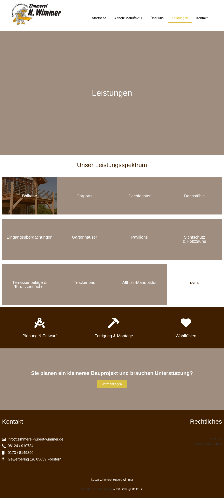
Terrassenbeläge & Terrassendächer (29, 284)
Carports (85, 196)
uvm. (194, 282)
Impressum (215, 438)
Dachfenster (139, 196)
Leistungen (180, 18)
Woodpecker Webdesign (97, 489)
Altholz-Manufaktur (128, 18)
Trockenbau (84, 282)
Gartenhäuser (84, 237)
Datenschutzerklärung (208, 443)
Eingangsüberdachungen (29, 237)
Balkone (29, 196)
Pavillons (139, 237)
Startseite (99, 18)
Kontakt (202, 18)
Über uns (157, 18)
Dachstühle (194, 196)
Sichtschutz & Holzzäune (194, 239)
